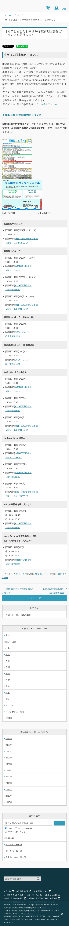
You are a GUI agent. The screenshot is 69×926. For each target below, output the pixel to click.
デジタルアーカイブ (16, 832)
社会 (8, 648)
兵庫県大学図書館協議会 (13, 898)
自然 (8, 654)
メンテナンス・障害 (15, 712)
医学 (8, 680)
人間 (8, 667)
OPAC (10, 828)
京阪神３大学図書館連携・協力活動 (42, 898)
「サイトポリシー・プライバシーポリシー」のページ (38, 919)
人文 (8, 661)
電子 (8, 699)
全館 (25, 574)
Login (56, 8)
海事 (8, 692)
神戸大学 (7, 891)
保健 (8, 686)
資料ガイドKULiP (14, 844)
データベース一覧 (14, 851)
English (9, 718)
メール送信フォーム (46, 104)
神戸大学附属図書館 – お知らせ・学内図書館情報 (16, 4)
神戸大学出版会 (22, 891)
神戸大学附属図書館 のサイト (12, 8)
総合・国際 (11, 642)
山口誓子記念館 (50, 895)
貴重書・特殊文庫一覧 (16, 857)
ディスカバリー (25, 828)
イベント (17, 574)
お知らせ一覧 (34, 598)
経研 (8, 673)
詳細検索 (10, 838)
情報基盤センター (41, 891)
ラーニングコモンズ (12, 895)
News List (25, 615)
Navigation (64, 8)
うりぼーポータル (32, 895)
